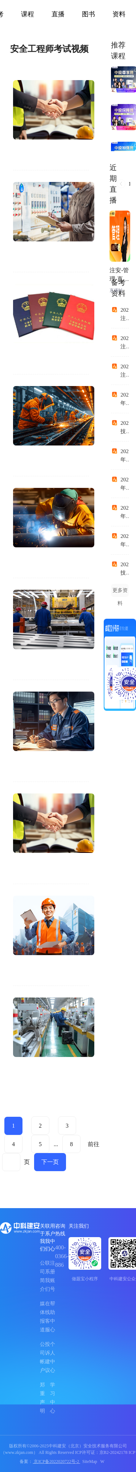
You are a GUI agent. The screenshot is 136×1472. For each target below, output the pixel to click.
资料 (118, 14)
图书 (88, 14)
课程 (27, 14)
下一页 (50, 1162)
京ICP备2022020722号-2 (56, 1461)
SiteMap (89, 1461)
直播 (58, 14)
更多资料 (120, 592)
